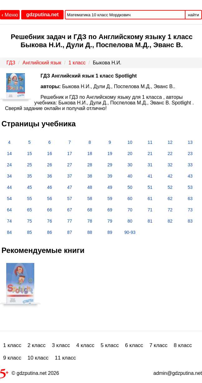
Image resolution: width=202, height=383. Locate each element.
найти (193, 15)
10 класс (38, 358)
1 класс (12, 345)
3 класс (61, 345)
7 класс (158, 345)
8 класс (183, 345)
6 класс (134, 345)
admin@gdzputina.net (177, 373)
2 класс (36, 345)
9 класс (12, 358)
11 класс (65, 358)
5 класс (110, 345)
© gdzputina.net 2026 (29, 374)
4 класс (85, 345)
